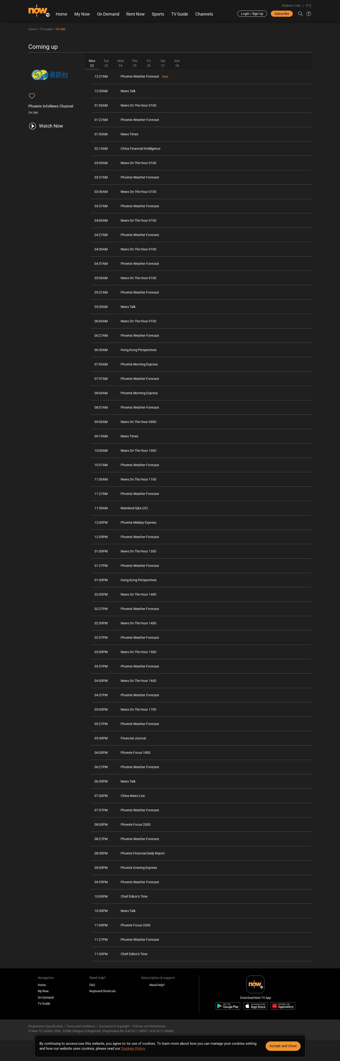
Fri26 (149, 63)
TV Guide (179, 14)
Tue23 (106, 63)
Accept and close (283, 1046)
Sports (158, 14)
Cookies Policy (133, 1048)
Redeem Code (291, 5)
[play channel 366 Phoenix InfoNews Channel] (45, 126)
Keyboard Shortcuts (102, 991)
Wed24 (120, 63)
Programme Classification (45, 1026)
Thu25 (134, 63)
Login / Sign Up (252, 14)
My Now (82, 14)
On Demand (108, 14)
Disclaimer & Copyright (114, 1026)
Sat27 (163, 63)
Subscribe (282, 14)
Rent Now (135, 14)
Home (61, 14)
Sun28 (177, 63)
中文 (309, 5)
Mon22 (92, 63)
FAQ (92, 985)
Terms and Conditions (80, 1026)
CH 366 (60, 29)
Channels (204, 14)
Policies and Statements (149, 1026)
